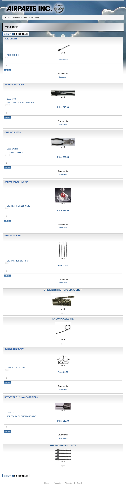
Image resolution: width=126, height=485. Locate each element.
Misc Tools (35, 17)
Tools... (25, 17)
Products (56, 483)
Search (79, 483)
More (63, 53)
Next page (23, 34)
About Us (68, 483)
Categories (16, 17)
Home (7, 17)
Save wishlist (63, 74)
